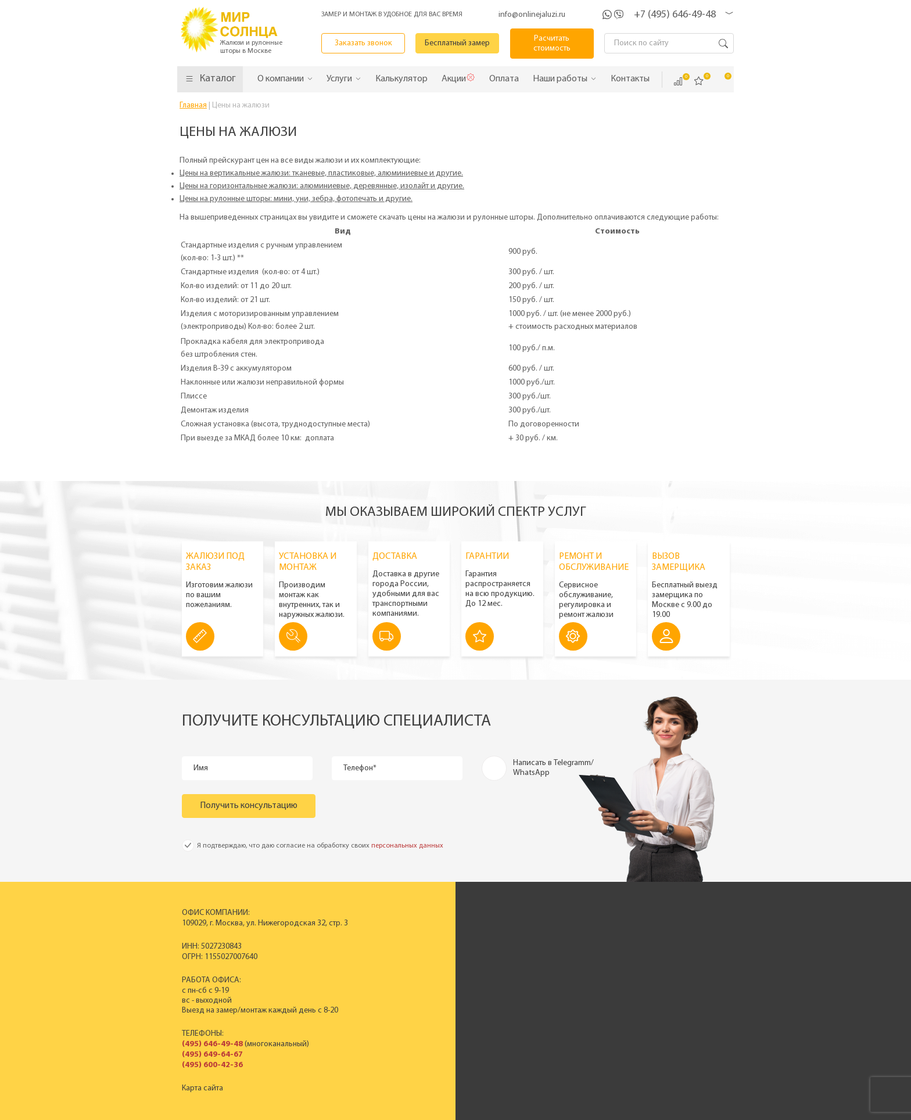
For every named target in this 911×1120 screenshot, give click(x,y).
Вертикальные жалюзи (409, 932)
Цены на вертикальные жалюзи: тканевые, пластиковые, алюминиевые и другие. (321, 173)
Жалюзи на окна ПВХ (406, 981)
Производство (558, 942)
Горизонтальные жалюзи (413, 951)
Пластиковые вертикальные (419, 942)
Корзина (720, 80)
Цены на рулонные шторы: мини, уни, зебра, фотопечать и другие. (296, 199)
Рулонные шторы (400, 971)
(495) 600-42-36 (212, 1065)
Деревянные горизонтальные (421, 961)
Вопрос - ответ (667, 1001)
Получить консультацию (248, 805)
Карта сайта (202, 1088)
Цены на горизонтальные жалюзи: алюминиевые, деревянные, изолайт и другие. (322, 186)
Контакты (548, 981)
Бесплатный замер (457, 43)
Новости (547, 961)
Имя (200, 768)
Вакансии (549, 991)
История (547, 932)
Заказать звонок (363, 43)
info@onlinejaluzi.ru (531, 14)
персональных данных (407, 845)
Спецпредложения (674, 961)
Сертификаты (555, 951)
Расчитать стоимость (552, 43)
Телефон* (359, 768)
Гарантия (657, 981)
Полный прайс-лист (404, 991)
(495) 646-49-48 (212, 1044)
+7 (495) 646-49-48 (675, 14)
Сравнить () (678, 81)
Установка (659, 971)
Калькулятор (595, 1051)
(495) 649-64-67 (212, 1054)
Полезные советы (672, 991)
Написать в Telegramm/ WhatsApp (553, 768)
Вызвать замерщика (676, 951)
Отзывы (545, 971)
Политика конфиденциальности (426, 1109)
